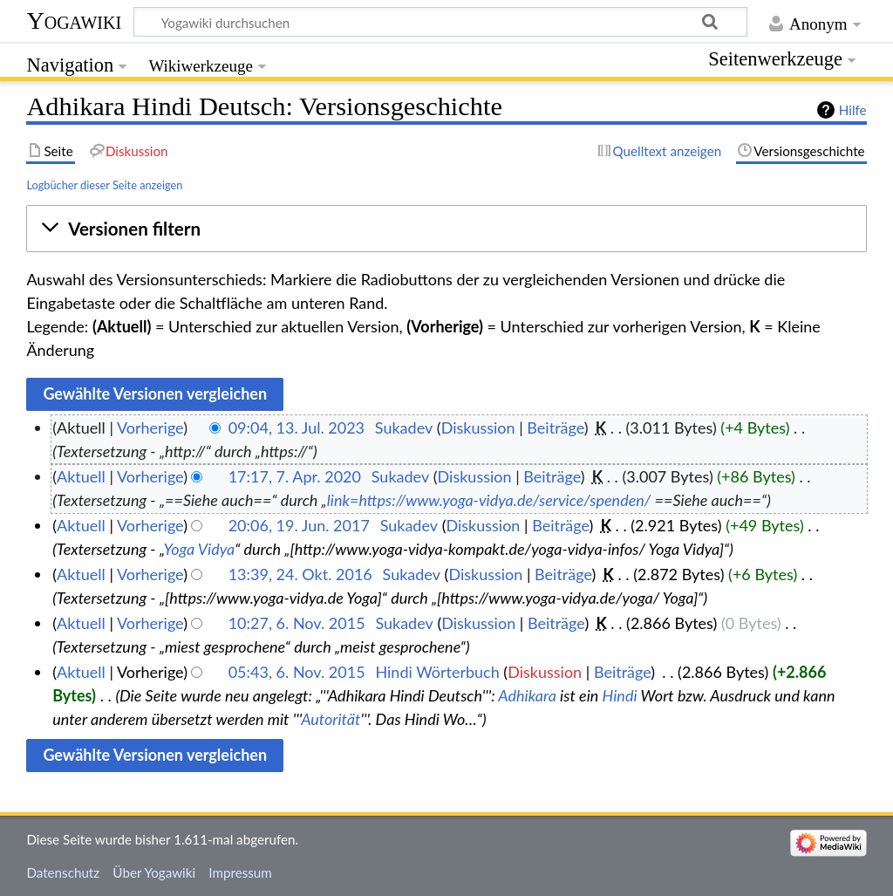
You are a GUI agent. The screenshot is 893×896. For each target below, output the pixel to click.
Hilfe (853, 110)
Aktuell (81, 476)
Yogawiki (73, 20)
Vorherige (150, 427)
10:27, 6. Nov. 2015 (296, 623)
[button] (446, 228)
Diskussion (478, 427)
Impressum (240, 872)
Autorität (330, 718)
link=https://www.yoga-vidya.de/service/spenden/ (489, 500)
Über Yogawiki (153, 872)
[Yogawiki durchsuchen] (440, 22)
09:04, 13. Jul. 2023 (296, 427)
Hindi (620, 695)
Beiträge (555, 427)
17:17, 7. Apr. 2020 (294, 476)
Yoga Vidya (199, 548)
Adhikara (527, 695)
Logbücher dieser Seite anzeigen (104, 185)
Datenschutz (62, 872)
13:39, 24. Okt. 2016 (300, 574)
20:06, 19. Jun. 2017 (299, 525)
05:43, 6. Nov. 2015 (296, 671)
